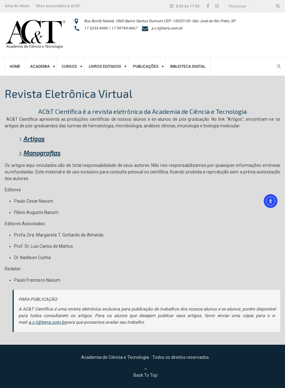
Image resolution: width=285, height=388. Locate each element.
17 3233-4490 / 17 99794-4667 (110, 28)
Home (15, 66)
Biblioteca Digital (187, 66)
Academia (40, 66)
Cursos (69, 66)
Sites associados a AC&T (58, 6)
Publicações (145, 66)
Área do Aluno (17, 6)
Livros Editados (105, 66)
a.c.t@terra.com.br (167, 28)
